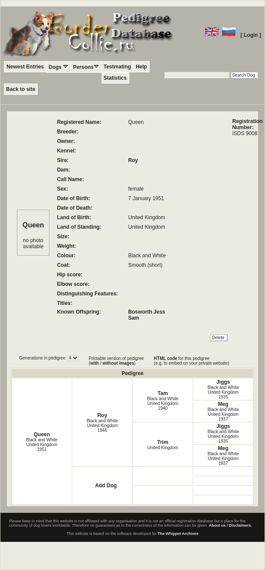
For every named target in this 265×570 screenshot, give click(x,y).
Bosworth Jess (146, 312)
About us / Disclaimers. (230, 525)
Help (141, 67)
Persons (85, 67)
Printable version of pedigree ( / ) (116, 361)
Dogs (58, 67)
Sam (133, 318)
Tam (162, 393)
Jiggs (223, 382)
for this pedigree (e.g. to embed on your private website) (191, 361)
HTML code (165, 358)
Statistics (115, 78)
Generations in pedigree (43, 358)
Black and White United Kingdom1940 (162, 403)
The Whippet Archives (177, 533)
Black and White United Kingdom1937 (223, 414)
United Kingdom (162, 447)
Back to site (20, 89)
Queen (42, 434)
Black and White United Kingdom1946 (102, 425)
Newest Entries (25, 67)
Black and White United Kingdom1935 (223, 392)
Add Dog (106, 486)
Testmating (117, 67)
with (94, 363)
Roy (133, 160)
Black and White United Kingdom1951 (41, 444)
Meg (223, 404)
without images (118, 363)
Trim (162, 442)
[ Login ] (251, 35)
